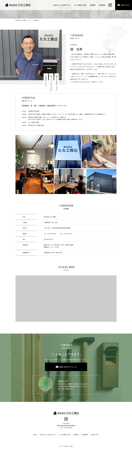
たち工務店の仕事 (64, 435)
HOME (35, 435)
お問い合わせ (95, 435)
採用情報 (85, 435)
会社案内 (76, 435)
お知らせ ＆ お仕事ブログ (48, 435)
